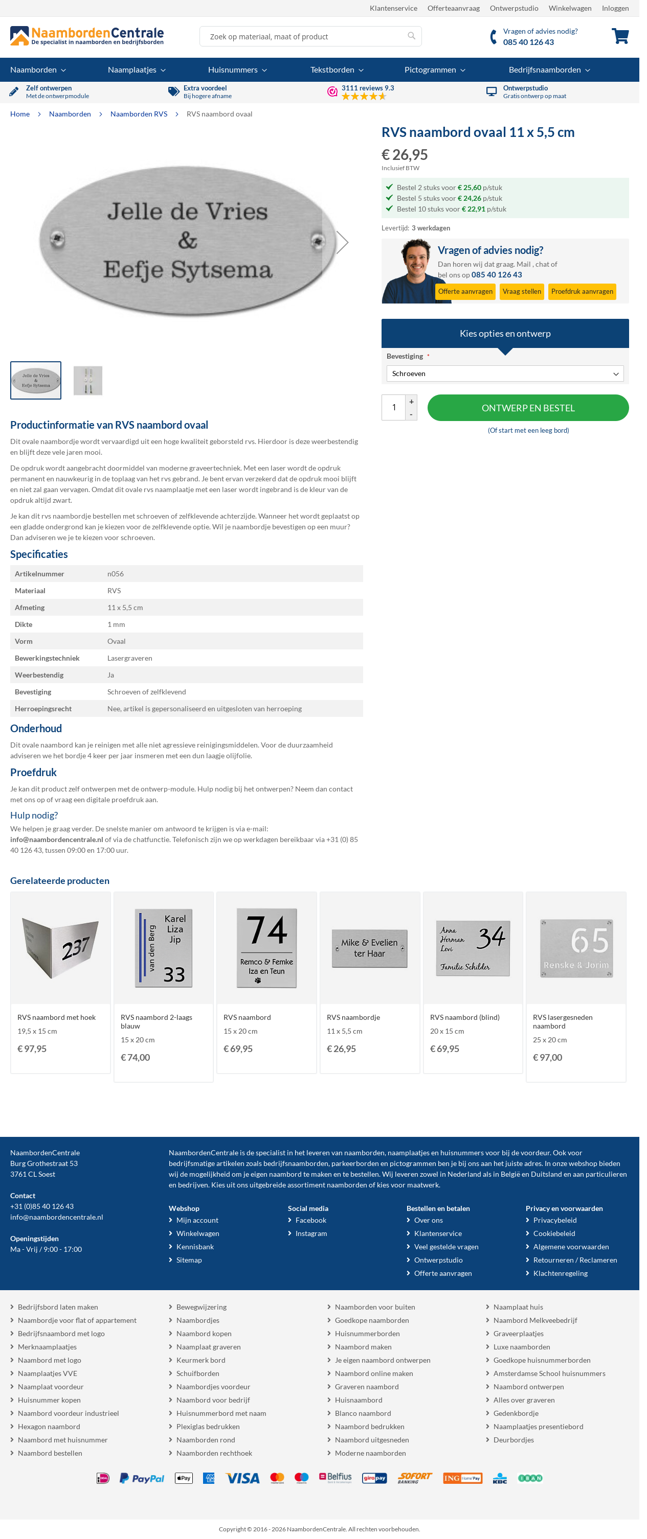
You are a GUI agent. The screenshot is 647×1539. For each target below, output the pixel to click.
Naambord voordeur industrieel (68, 1413)
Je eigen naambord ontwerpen (383, 1360)
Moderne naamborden (370, 1453)
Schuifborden (197, 1373)
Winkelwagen (570, 8)
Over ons (428, 1220)
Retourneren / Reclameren (575, 1259)
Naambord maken (363, 1346)
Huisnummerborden (367, 1333)
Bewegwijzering (201, 1306)
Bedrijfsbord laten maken (58, 1306)
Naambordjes (197, 1320)
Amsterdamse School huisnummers (550, 1373)
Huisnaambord (359, 1399)
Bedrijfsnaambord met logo (61, 1333)
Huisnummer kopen (49, 1399)
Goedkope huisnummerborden (542, 1360)
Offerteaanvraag (454, 8)
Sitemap (189, 1259)
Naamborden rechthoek (214, 1453)
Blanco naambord (363, 1413)
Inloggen (615, 8)
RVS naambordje (353, 1017)
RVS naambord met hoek (56, 1017)
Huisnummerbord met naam (221, 1413)
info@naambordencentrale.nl (56, 1216)
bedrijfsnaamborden (295, 1163)
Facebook (311, 1220)
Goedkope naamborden (372, 1320)
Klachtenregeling (560, 1273)
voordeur (535, 1152)
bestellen (364, 1174)
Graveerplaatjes (519, 1333)
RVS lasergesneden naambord (563, 1021)
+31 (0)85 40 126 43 (42, 1206)
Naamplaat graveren (208, 1346)
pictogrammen (413, 1163)
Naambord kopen (204, 1333)
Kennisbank (195, 1246)
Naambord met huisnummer (63, 1439)
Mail (524, 264)
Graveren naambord (367, 1386)
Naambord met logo (49, 1360)
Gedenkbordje (516, 1413)
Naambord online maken (374, 1373)
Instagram (311, 1233)
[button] (342, 242)
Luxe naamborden (522, 1346)
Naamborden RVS (139, 113)
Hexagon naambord (49, 1426)
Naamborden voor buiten (375, 1306)
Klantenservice (393, 8)
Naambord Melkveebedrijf (535, 1320)
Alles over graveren (524, 1399)
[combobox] (310, 36)
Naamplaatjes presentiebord (539, 1426)
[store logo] (87, 35)
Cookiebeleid (554, 1233)
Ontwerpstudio (514, 8)
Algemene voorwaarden (571, 1246)
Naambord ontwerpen (529, 1386)
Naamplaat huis (518, 1306)
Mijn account (197, 1220)
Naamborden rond (205, 1439)
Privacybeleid (555, 1220)
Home (20, 113)
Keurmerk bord (201, 1360)
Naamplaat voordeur (51, 1386)
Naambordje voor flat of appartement (77, 1320)
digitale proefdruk (115, 799)
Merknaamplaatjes (47, 1346)
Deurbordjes (514, 1439)
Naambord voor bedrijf (213, 1399)
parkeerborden (355, 1163)
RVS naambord (247, 1017)
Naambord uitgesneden (372, 1439)
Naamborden (71, 113)
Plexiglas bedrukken (208, 1426)
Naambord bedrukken (370, 1426)
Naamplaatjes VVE (47, 1373)
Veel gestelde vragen (446, 1246)
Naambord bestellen (50, 1453)
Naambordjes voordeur (213, 1386)
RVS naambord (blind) (465, 1017)
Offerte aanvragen (443, 1273)
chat (542, 264)
